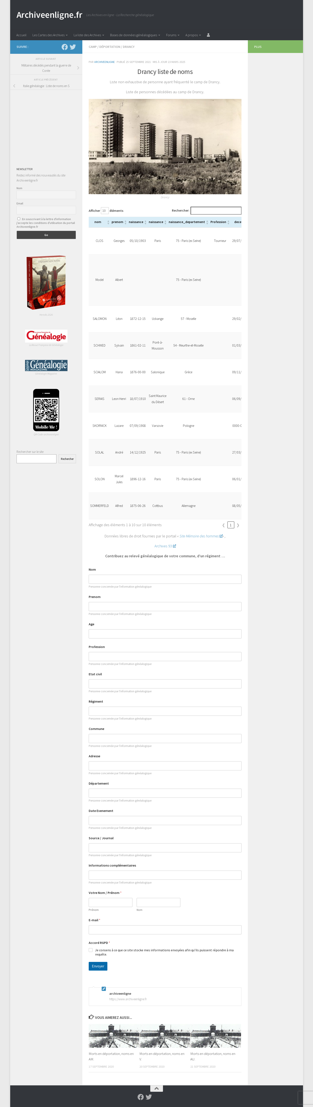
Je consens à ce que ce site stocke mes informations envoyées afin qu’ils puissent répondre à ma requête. (164, 952)
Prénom (94, 910)
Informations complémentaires (112, 865)
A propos (191, 35)
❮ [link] (223, 525)
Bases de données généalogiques (133, 35)
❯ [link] (238, 525)
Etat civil (95, 674)
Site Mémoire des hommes (201, 536)
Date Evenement (101, 811)
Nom (92, 569)
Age (91, 624)
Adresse (94, 756)
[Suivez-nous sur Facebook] (65, 47)
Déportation (109, 46)
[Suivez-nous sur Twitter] (73, 47)
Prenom (95, 597)
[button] (108, 222)
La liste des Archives (87, 35)
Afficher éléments (106, 210)
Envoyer (98, 966)
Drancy (129, 46)
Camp (93, 46)
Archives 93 (165, 546)
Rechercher (67, 459)
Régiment (96, 701)
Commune (96, 729)
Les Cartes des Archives (48, 35)
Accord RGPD (99, 943)
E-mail (94, 920)
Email (20, 203)
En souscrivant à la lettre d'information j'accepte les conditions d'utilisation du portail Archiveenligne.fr (46, 223)
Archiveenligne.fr (49, 14)
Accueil (21, 35)
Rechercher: (180, 210)
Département (99, 783)
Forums (171, 35)
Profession (97, 647)
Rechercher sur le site (30, 452)
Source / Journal (101, 838)
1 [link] (231, 525)
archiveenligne (104, 62)
